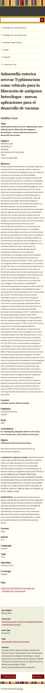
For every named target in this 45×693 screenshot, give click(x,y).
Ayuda (6, 50)
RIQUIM (7, 57)
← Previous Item (8, 676)
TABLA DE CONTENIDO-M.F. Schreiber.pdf (17, 588)
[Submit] (42, 20)
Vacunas (26, 641)
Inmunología (6, 641)
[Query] (22, 20)
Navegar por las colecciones (15, 35)
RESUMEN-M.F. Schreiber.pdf (13, 591)
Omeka (20, 689)
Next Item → (38, 676)
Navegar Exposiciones (13, 42)
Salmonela (17, 641)
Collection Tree (10, 64)
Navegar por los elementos (15, 27)
